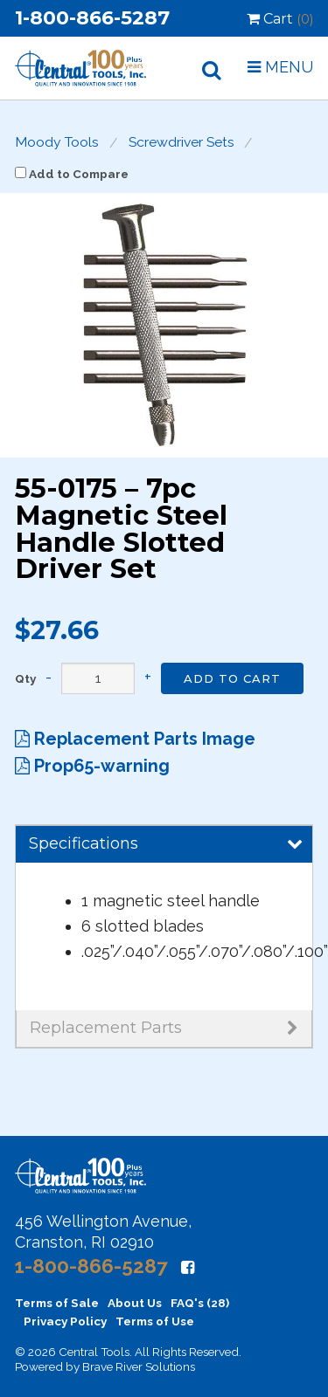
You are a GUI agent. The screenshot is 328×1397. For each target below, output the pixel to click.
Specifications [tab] (165, 843)
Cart (280, 18)
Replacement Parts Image (135, 738)
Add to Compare (72, 174)
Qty (25, 679)
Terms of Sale (57, 1303)
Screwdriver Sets (181, 142)
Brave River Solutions (138, 1366)
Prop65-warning (92, 765)
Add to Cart (232, 678)
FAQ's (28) (200, 1303)
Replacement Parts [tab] (164, 1027)
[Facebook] (187, 1267)
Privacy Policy (65, 1321)
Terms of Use (154, 1321)
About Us (135, 1303)
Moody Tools (57, 142)
